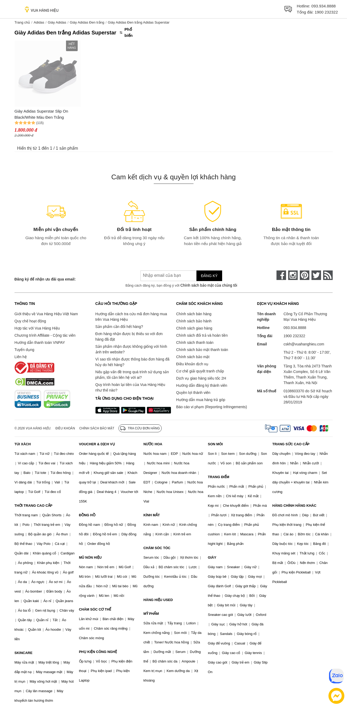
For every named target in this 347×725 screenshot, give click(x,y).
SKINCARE (24, 653)
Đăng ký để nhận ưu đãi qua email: (45, 279)
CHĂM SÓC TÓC (156, 548)
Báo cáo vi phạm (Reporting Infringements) (211, 407)
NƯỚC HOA (152, 444)
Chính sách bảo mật (193, 357)
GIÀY (212, 557)
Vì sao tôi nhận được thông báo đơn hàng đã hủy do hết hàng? (132, 362)
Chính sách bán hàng (194, 314)
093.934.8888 (323, 6)
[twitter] (316, 275)
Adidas (39, 22)
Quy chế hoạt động (30, 321)
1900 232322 (326, 12)
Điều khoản (65, 428)
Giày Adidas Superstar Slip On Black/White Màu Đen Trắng (41, 114)
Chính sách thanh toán (195, 342)
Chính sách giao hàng (194, 328)
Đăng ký (209, 276)
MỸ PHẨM (151, 614)
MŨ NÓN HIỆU (90, 557)
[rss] (328, 275)
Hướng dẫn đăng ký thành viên (201, 385)
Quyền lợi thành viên (193, 392)
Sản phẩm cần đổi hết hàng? (119, 326)
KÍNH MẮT (151, 515)
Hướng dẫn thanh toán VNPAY (40, 342)
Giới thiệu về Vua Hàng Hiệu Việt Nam (46, 314)
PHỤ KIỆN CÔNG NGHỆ (98, 652)
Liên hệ (21, 357)
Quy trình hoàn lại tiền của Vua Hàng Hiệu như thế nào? (130, 387)
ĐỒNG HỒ (87, 515)
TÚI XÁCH (23, 444)
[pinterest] (304, 275)
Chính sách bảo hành (194, 321)
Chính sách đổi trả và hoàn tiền (202, 335)
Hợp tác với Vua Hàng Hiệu (37, 328)
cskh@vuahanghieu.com (304, 344)
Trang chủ (22, 22)
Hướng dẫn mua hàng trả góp (200, 400)
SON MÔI (215, 444)
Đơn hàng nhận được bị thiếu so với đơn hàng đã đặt (129, 336)
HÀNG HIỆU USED (158, 600)
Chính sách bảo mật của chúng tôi (208, 285)
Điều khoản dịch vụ (192, 364)
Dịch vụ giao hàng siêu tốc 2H (201, 378)
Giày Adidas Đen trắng (87, 22)
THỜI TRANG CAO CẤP (33, 506)
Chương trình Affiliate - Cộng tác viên (45, 335)
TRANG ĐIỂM (218, 477)
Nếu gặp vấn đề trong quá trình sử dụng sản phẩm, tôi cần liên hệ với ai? (132, 375)
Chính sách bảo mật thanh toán (202, 350)
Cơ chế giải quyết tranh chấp (200, 371)
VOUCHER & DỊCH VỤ (97, 444)
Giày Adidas (57, 22)
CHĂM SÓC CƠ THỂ (95, 609)
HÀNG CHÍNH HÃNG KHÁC (294, 506)
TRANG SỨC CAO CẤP (290, 444)
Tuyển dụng (24, 350)
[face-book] (281, 275)
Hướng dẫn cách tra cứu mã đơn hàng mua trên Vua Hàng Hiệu (131, 317)
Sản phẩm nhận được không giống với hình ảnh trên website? (131, 349)
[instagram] (293, 275)
